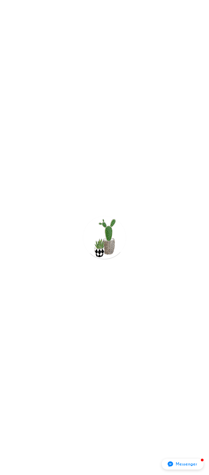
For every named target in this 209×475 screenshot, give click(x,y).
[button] (183, 464)
